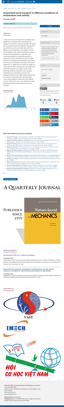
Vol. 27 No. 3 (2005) (20, 8)
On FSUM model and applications (27, 158)
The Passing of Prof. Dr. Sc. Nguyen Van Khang (18, 255)
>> (7, 173)
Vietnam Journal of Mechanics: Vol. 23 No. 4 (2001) (24, 148)
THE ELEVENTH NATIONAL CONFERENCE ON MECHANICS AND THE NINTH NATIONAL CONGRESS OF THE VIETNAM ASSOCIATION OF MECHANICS (28, 270)
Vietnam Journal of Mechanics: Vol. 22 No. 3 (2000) (25, 163)
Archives (11, 8)
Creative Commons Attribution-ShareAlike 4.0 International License (49, 93)
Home (5, 8)
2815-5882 (13, 387)
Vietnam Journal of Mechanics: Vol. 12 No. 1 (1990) (44, 157)
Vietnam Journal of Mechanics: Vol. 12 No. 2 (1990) (27, 138)
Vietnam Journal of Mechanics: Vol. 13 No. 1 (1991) (31, 170)
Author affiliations (10, 23)
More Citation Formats (49, 58)
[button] (44, 109)
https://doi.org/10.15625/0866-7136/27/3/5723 (19, 27)
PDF (50, 26)
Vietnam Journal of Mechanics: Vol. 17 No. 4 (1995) (42, 167)
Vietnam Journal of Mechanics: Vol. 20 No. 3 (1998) (37, 145)
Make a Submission (10, 179)
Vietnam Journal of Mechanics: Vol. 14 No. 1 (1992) (30, 142)
